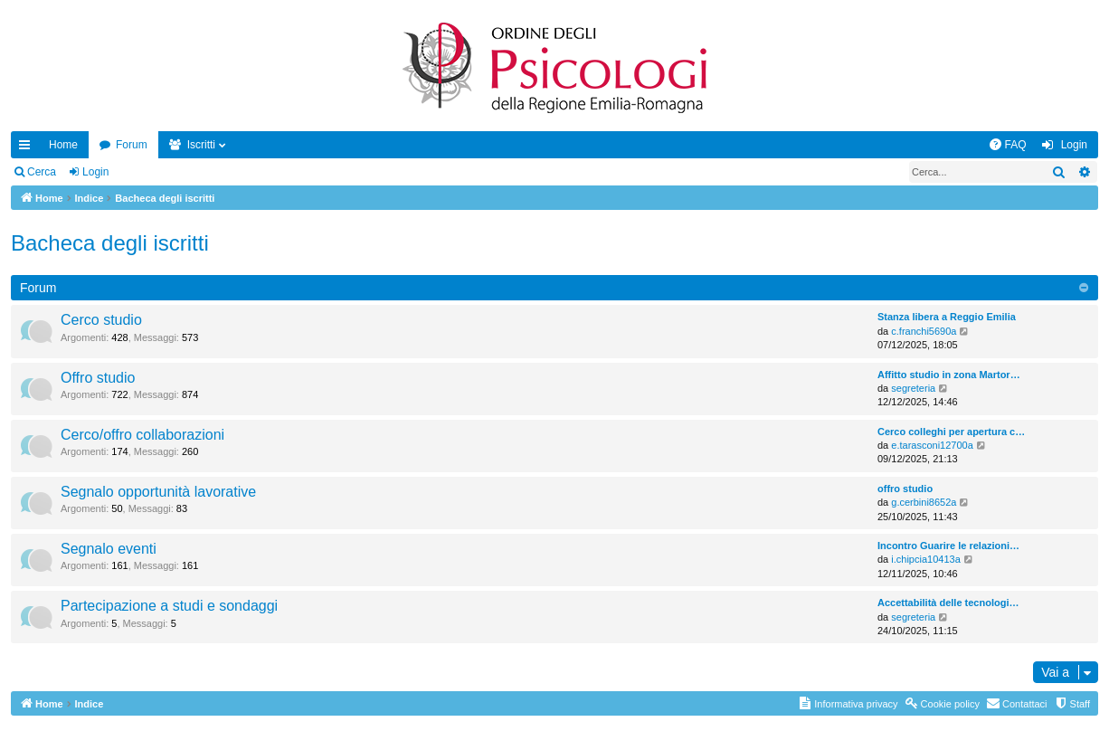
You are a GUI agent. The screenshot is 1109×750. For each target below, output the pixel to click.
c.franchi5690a (923, 331)
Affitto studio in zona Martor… (948, 374)
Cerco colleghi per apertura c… (951, 431)
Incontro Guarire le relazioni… (948, 545)
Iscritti (201, 144)
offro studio (905, 488)
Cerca (41, 172)
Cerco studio (101, 320)
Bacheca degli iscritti (110, 243)
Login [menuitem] (1074, 144)
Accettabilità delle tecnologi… (948, 602)
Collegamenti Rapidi (28, 148)
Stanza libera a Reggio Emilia (946, 316)
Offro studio (98, 377)
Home (63, 144)
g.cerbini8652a (923, 502)
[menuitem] (1007, 144)
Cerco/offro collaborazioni (142, 434)
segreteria (913, 388)
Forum (131, 144)
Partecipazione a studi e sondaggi (169, 605)
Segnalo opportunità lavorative (158, 491)
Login (95, 172)
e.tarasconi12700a (932, 445)
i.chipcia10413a (925, 559)
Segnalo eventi (108, 548)
